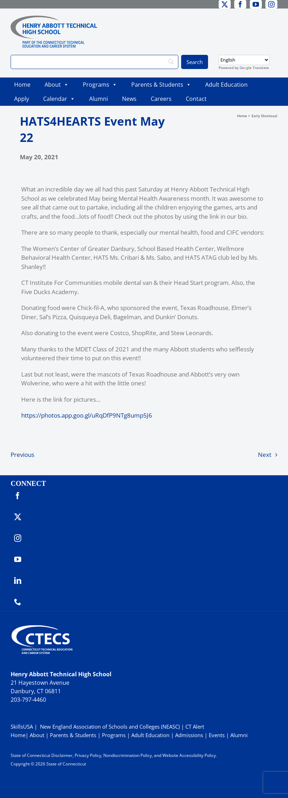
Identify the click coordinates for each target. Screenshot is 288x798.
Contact (196, 99)
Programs (100, 84)
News (129, 99)
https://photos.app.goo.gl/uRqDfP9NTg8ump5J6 (86, 415)
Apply (21, 99)
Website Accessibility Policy (189, 755)
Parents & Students (161, 84)
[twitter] (225, 4)
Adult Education (226, 84)
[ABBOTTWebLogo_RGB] (54, 19)
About (57, 84)
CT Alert (194, 726)
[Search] (94, 62)
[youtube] (256, 4)
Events (217, 735)
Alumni (98, 99)
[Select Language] (244, 60)
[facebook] (240, 4)
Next (264, 454)
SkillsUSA (22, 726)
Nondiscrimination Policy (127, 755)
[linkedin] (17, 580)
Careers (161, 99)
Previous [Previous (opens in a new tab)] (22, 454)
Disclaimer (62, 755)
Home (22, 84)
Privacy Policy (88, 755)
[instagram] (271, 4)
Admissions (189, 735)
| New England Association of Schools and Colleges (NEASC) (107, 726)
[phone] (17, 601)
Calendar (59, 99)
